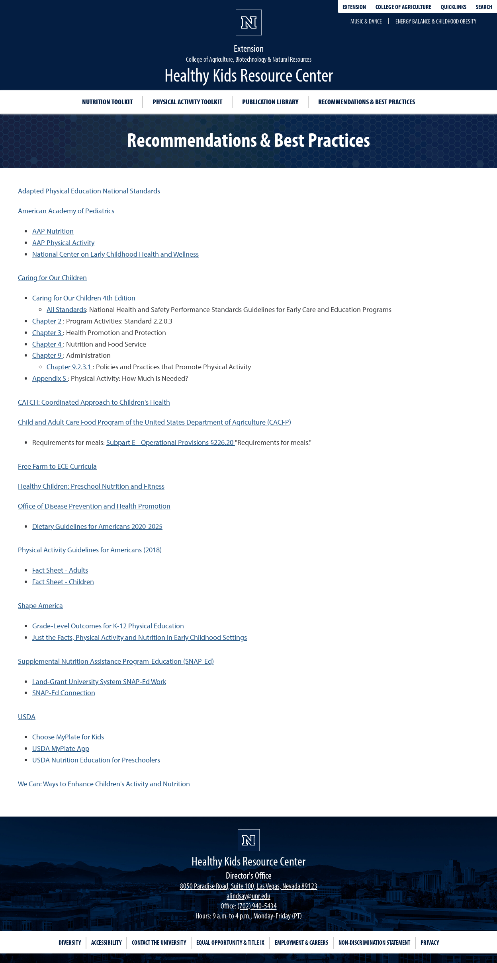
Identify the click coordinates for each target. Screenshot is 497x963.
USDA (26, 716)
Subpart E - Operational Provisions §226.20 (170, 442)
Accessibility (106, 942)
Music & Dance (366, 21)
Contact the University (159, 942)
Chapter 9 (47, 355)
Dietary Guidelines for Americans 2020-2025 (97, 526)
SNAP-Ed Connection (63, 692)
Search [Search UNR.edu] (484, 7)
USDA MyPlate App (60, 748)
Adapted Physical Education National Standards (89, 190)
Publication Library (270, 101)
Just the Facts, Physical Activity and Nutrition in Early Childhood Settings (139, 637)
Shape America (40, 605)
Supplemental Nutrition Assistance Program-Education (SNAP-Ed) (116, 661)
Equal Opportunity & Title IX (230, 942)
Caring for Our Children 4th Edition (83, 297)
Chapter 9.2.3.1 (70, 366)
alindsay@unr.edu (248, 896)
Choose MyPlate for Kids (68, 736)
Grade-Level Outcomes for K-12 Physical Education (108, 625)
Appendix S (50, 378)
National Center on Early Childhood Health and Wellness (115, 254)
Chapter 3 (47, 332)
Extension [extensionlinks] (354, 7)
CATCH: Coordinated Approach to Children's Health (94, 402)
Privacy (430, 942)
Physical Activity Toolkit (187, 101)
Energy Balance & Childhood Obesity (435, 21)
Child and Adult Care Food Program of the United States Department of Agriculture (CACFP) (154, 422)
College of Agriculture (403, 7)
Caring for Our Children (52, 277)
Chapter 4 (47, 344)
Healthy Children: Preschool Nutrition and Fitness (91, 486)
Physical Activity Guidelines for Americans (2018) (90, 549)
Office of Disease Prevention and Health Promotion (94, 506)
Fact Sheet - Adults (60, 570)
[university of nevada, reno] (249, 840)
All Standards (66, 309)
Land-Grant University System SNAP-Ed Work (99, 681)
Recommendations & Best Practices (366, 101)
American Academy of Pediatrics (66, 210)
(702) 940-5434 (257, 905)
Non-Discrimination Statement (374, 942)
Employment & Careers (301, 942)
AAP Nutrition (53, 231)
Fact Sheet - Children (63, 581)
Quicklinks (453, 7)
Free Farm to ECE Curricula (57, 466)
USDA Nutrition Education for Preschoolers (96, 759)
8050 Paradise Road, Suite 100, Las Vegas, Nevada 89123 (248, 886)
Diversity (70, 942)
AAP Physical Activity (63, 242)
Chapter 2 (47, 321)
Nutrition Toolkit (107, 101)
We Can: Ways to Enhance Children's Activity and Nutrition (104, 783)
